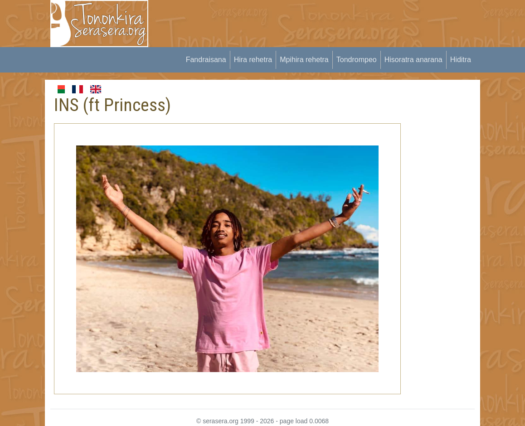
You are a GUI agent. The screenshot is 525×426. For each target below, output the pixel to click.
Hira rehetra (253, 59)
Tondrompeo (356, 59)
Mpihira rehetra (304, 59)
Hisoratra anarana (413, 59)
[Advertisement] (324, 20)
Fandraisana (206, 59)
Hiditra (460, 59)
